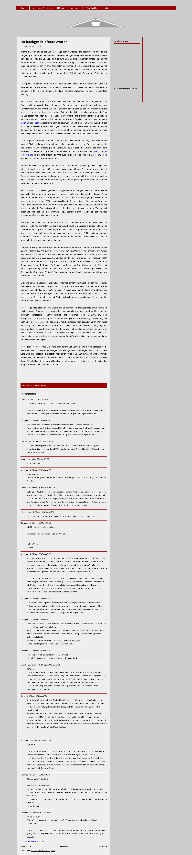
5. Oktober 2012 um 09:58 (40, 523)
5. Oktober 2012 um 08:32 (43, 512)
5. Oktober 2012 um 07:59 (40, 420)
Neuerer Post (26, 847)
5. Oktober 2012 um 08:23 (37, 459)
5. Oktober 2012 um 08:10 (43, 441)
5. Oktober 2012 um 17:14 (40, 651)
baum (23, 459)
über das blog (92, 8)
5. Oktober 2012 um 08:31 (49, 488)
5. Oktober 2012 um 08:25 (40, 470)
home (23, 8)
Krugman (25, 123)
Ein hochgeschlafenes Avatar (44, 42)
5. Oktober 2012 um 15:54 (40, 619)
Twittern (134, 89)
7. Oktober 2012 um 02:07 (40, 740)
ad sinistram (26, 441)
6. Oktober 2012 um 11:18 (37, 696)
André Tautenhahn (29, 488)
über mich (75, 8)
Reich (36, 123)
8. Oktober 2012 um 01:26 (40, 813)
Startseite (64, 847)
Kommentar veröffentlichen (33, 841)
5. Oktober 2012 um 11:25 (40, 598)
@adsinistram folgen (122, 89)
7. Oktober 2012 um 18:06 (40, 775)
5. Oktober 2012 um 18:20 (49, 665)
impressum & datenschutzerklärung (48, 8)
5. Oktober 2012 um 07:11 (38, 399)
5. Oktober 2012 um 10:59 (40, 554)
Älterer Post (102, 847)
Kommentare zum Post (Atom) (43, 851)
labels (107, 8)
